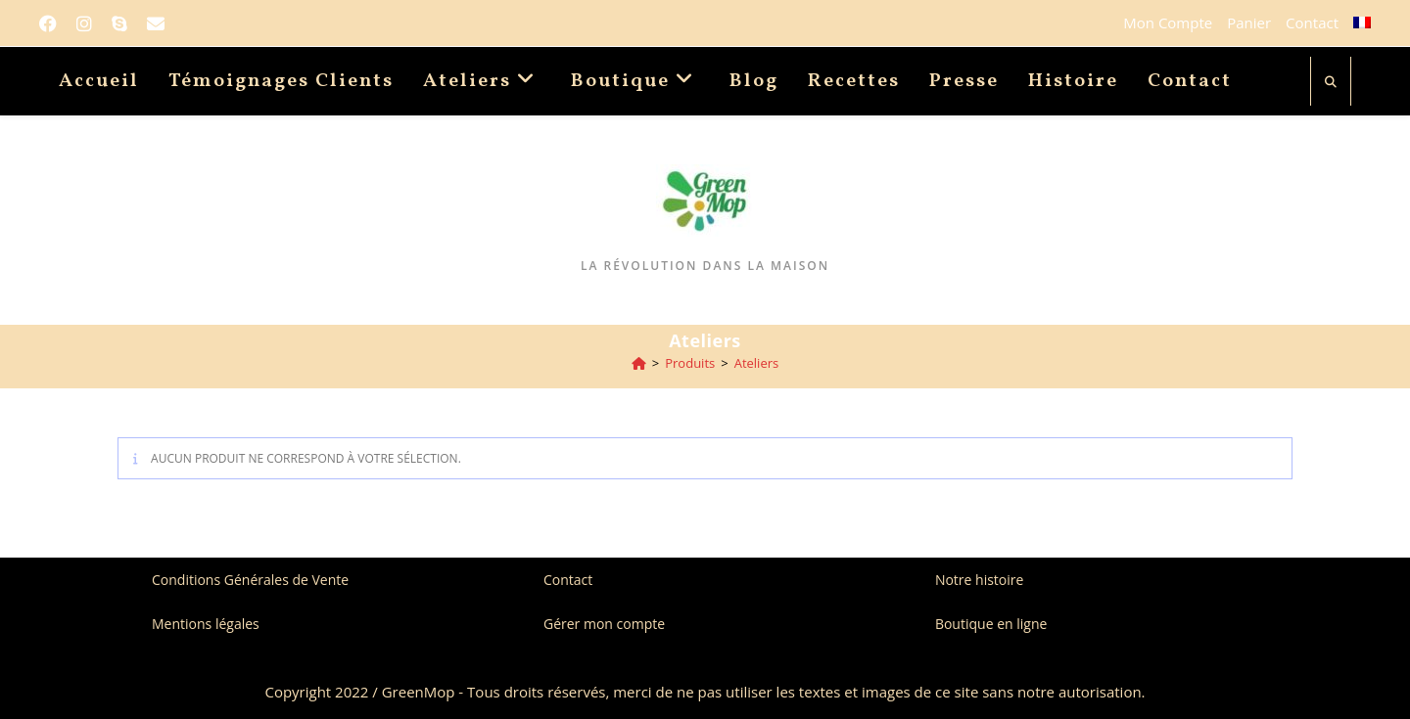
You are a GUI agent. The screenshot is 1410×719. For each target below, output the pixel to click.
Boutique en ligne (991, 623)
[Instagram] (84, 23)
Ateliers (756, 363)
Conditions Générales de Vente (250, 579)
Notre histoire (979, 579)
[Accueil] (639, 363)
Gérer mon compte (604, 623)
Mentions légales (205, 623)
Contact (1312, 22)
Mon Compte (1167, 22)
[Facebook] (53, 23)
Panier (1249, 22)
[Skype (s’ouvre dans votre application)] (119, 23)
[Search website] (1330, 82)
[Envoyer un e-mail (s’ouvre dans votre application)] (155, 23)
